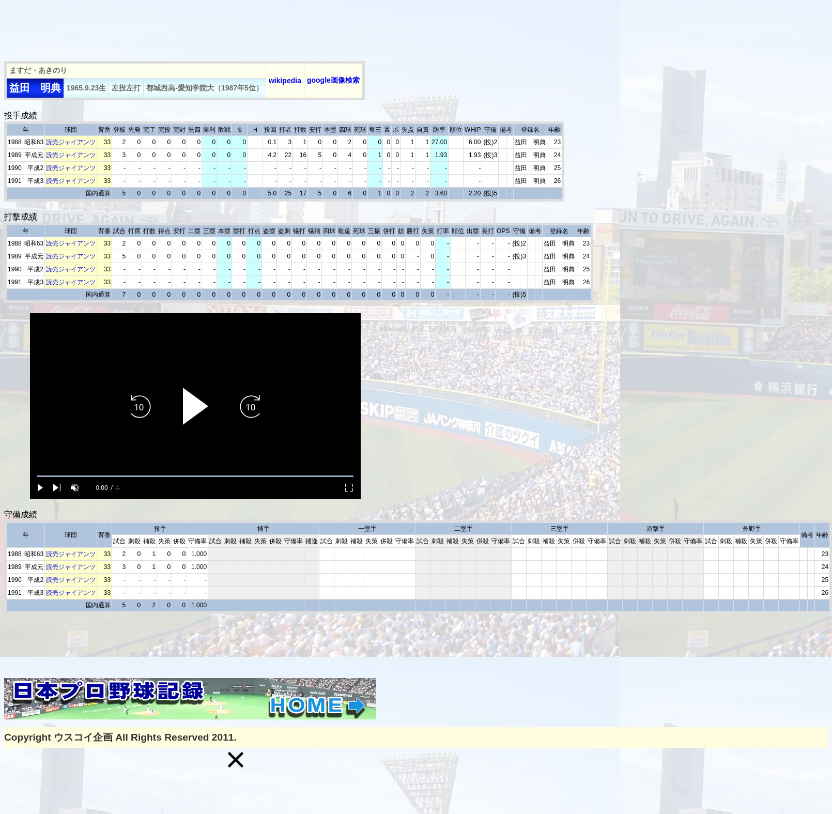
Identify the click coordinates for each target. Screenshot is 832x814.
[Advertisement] (192, 27)
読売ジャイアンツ (71, 142)
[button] (235, 759)
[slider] (195, 476)
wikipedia (285, 80)
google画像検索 (333, 80)
